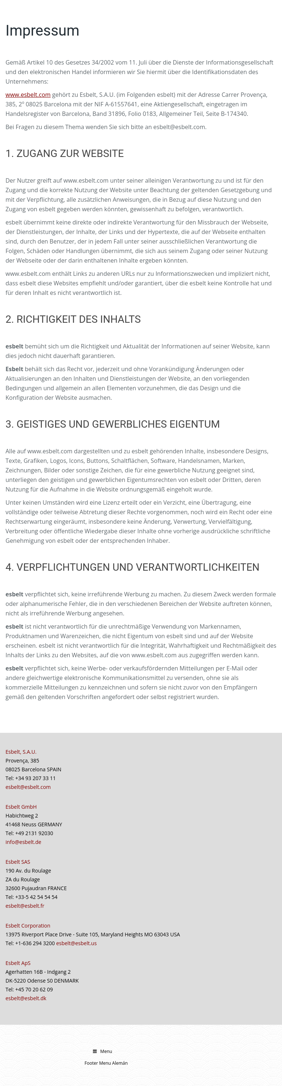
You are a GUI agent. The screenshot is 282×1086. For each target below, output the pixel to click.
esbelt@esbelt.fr (25, 905)
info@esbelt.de (23, 841)
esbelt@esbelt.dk (26, 998)
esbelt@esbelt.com (28, 786)
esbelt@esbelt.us (76, 943)
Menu (102, 1051)
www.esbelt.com (28, 95)
